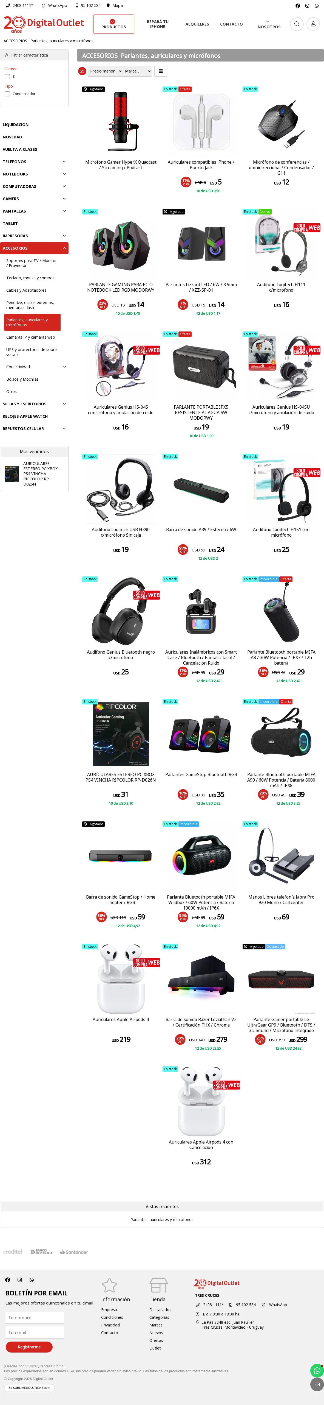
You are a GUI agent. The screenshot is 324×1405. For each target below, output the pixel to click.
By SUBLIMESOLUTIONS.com (29, 1387)
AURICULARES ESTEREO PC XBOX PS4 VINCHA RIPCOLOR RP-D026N (40, 474)
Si (14, 76)
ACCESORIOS (15, 40)
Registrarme (29, 1347)
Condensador (24, 93)
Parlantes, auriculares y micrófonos (61, 40)
